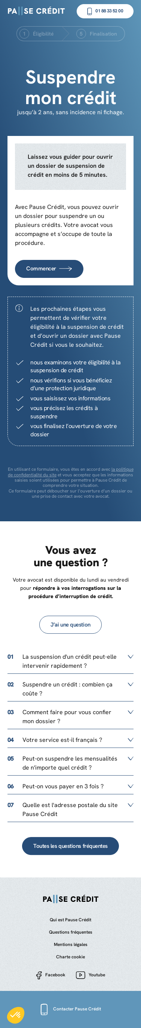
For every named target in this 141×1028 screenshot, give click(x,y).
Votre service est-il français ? (62, 740)
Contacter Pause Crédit (70, 1009)
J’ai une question (70, 624)
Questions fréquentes (70, 932)
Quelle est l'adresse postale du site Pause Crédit (70, 809)
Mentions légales (71, 944)
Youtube (90, 975)
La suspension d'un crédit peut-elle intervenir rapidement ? (69, 661)
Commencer (41, 268)
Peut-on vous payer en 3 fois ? (63, 786)
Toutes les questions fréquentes (70, 846)
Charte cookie (70, 957)
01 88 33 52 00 (105, 11)
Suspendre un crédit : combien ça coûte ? (67, 688)
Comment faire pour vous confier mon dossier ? (66, 716)
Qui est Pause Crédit (70, 920)
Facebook (50, 975)
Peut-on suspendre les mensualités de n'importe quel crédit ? (69, 763)
